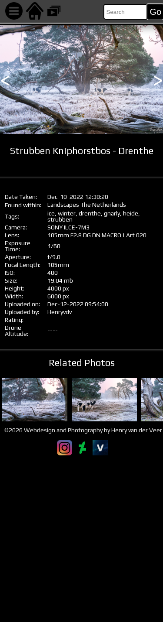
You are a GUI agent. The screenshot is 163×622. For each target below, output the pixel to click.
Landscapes (63, 204)
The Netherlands (103, 204)
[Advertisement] (81, 538)
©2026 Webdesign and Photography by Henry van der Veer (83, 430)
